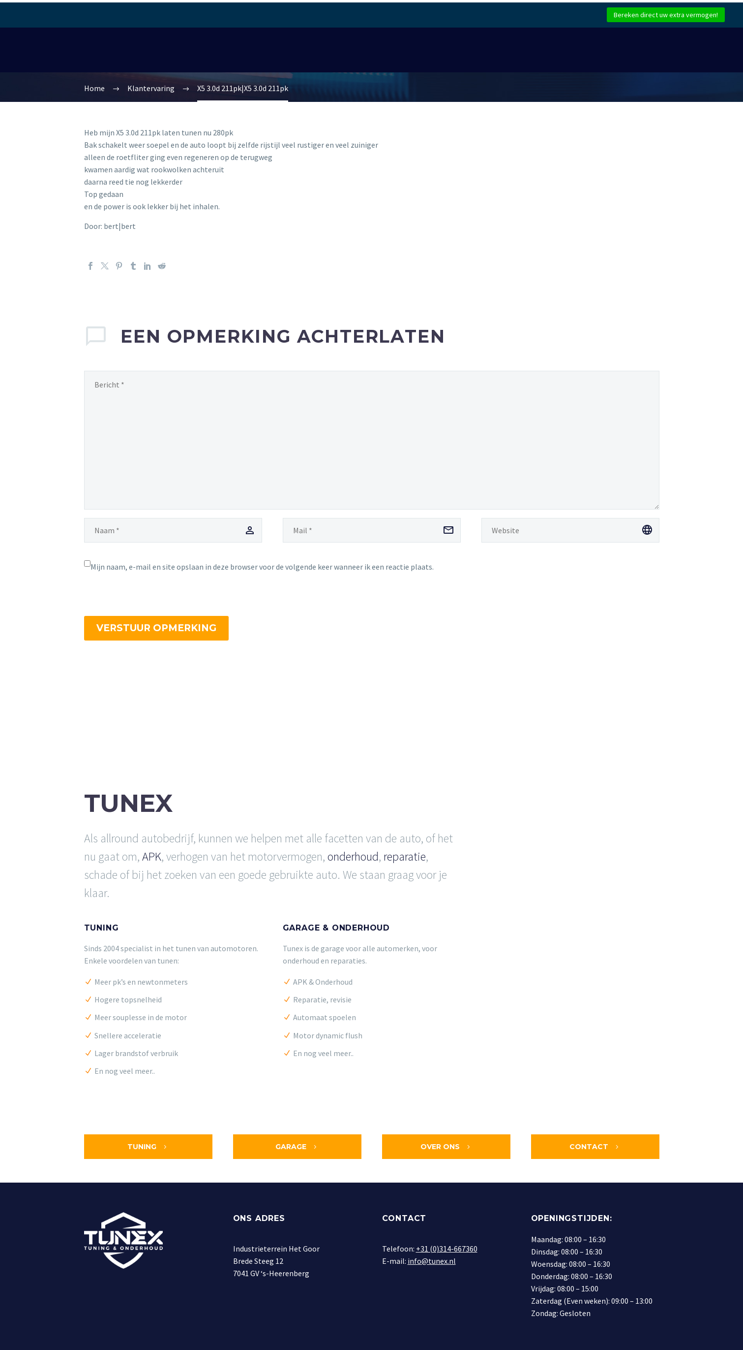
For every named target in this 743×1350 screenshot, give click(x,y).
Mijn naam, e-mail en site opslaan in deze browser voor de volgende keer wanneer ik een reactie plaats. (262, 567)
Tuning (101, 927)
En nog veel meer (123, 1071)
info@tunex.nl (432, 1261)
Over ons (446, 1146)
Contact (595, 1146)
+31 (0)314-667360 (446, 1249)
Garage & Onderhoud (336, 927)
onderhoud (353, 856)
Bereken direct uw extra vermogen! (666, 14)
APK (151, 856)
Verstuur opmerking (156, 628)
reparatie (405, 856)
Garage (297, 1146)
